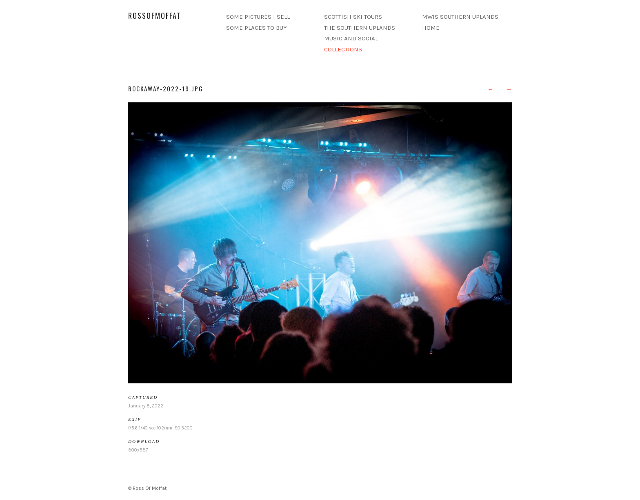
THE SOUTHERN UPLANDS (359, 27)
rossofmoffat (154, 15)
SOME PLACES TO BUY (256, 27)
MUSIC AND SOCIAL (351, 38)
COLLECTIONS (343, 49)
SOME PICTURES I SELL (258, 16)
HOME (431, 27)
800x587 (138, 450)
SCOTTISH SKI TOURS (353, 16)
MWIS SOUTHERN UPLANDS (460, 16)
